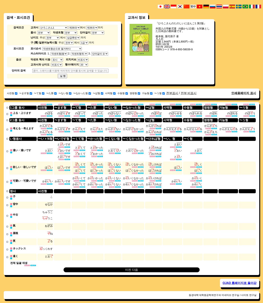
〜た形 (51, 93)
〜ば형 (98, 93)
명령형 (135, 93)
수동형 (122, 93)
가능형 (147, 93)
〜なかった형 (82, 93)
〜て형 (39, 93)
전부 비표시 (188, 93)
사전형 (12, 93)
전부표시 (172, 93)
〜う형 (159, 93)
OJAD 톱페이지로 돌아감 (239, 279)
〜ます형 (25, 93)
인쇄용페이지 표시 (243, 93)
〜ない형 (65, 93)
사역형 (110, 93)
